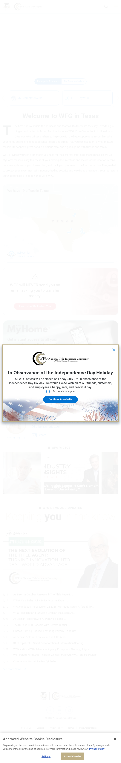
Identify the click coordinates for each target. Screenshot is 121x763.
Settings (46, 756)
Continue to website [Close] (60, 399)
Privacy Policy (97, 748)
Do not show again (60, 391)
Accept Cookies (72, 756)
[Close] (115, 739)
